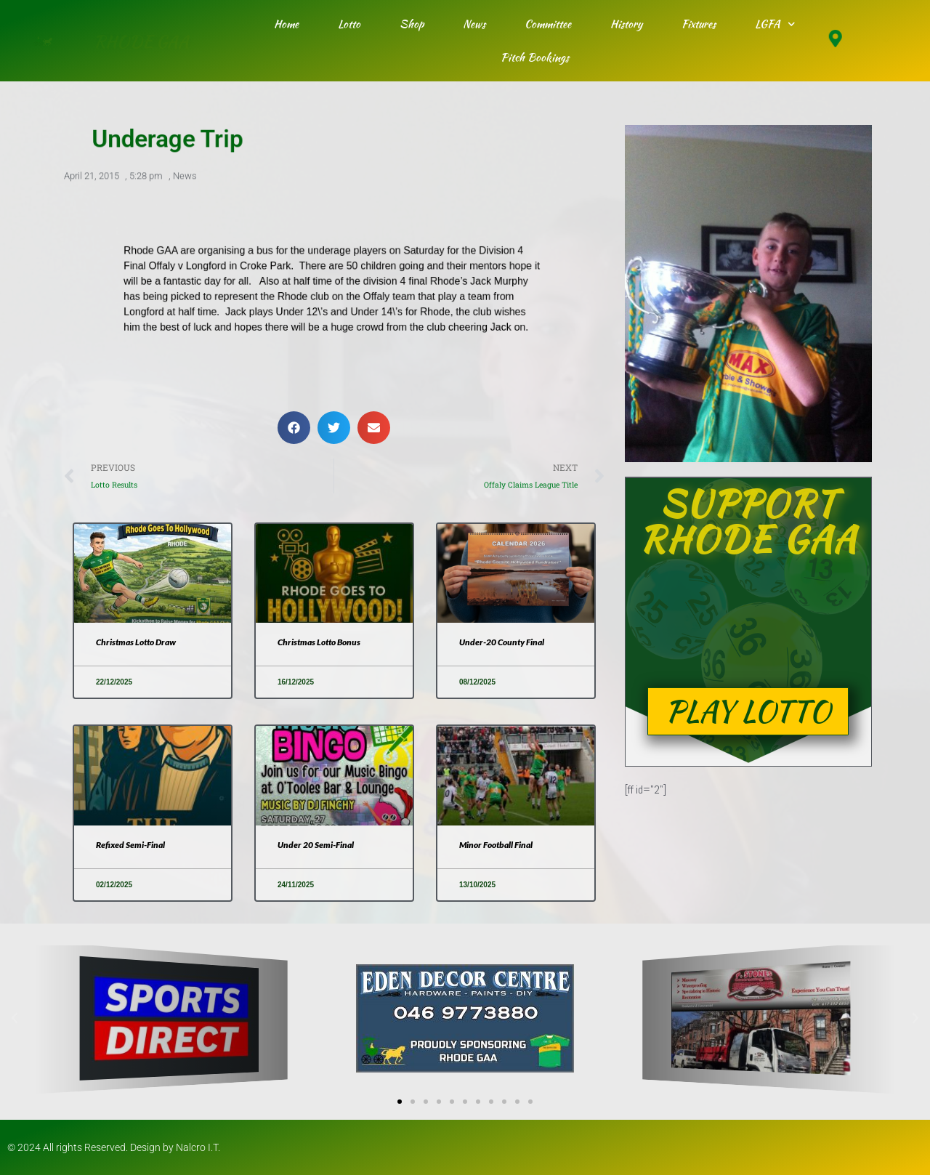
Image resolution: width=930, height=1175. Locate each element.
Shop (412, 24)
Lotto (349, 24)
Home (286, 24)
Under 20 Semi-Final (316, 844)
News (474, 24)
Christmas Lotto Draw (136, 642)
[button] (294, 427)
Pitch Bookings (535, 57)
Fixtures (699, 24)
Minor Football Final (496, 844)
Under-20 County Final (501, 642)
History (626, 24)
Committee (548, 24)
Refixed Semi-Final (130, 844)
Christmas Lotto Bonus (319, 642)
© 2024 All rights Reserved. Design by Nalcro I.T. (113, 1147)
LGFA (775, 24)
